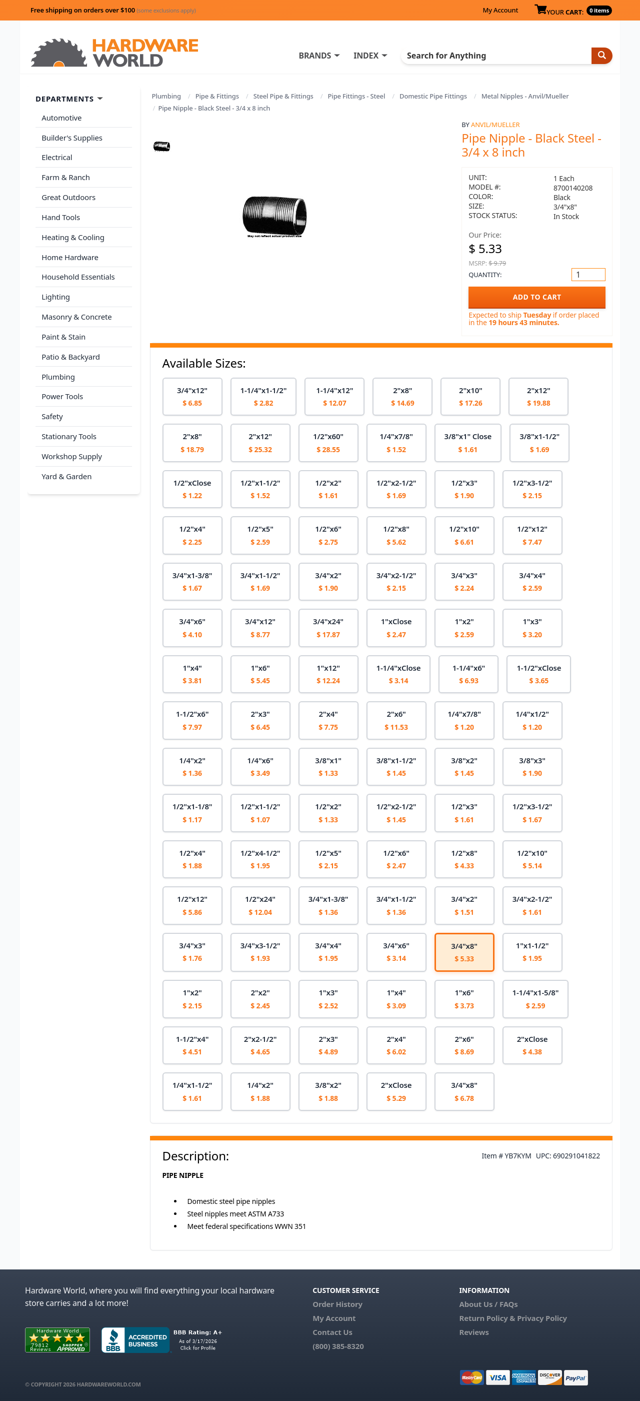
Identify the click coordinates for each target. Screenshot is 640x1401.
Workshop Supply (72, 453)
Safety (52, 414)
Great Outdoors (69, 197)
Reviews (473, 1332)
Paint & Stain (64, 335)
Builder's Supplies (72, 137)
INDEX (367, 55)
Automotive (62, 118)
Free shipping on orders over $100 (113, 10)
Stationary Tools (69, 434)
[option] (192, 397)
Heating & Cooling (73, 236)
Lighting (56, 295)
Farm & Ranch (66, 177)
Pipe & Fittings (217, 96)
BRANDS (316, 55)
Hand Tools (61, 216)
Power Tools (62, 394)
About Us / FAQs (488, 1304)
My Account (500, 10)
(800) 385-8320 (338, 1346)
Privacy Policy (542, 1318)
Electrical (57, 157)
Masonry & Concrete (77, 315)
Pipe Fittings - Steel (357, 96)
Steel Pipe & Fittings (284, 96)
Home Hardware (70, 256)
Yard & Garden (67, 473)
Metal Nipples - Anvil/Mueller (525, 96)
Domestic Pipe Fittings (433, 96)
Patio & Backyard (71, 355)
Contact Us (332, 1332)
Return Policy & (487, 1318)
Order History (337, 1304)
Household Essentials (78, 276)
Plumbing (166, 96)
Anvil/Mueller (495, 124)
